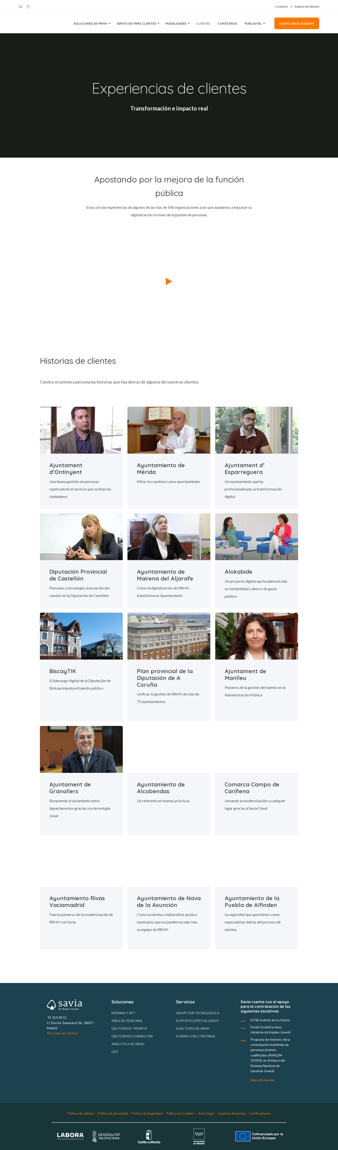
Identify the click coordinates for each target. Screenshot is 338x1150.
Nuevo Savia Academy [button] (296, 23)
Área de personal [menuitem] (127, 1021)
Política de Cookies (180, 1113)
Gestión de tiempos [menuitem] (129, 1028)
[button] (169, 280)
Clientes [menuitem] (203, 23)
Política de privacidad (112, 1113)
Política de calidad (80, 1113)
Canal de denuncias (232, 1113)
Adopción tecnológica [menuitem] (197, 1013)
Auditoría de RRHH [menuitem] (192, 1028)
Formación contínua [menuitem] (195, 1036)
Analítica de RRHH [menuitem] (127, 1044)
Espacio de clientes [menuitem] (307, 6)
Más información (262, 1080)
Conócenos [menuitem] (227, 23)
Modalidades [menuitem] (176, 23)
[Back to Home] (36, 23)
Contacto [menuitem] (281, 6)
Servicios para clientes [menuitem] (136, 23)
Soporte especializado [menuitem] (197, 1021)
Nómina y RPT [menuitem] (123, 1013)
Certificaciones (260, 1113)
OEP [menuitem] (114, 1052)
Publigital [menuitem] (253, 23)
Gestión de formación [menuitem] (132, 1036)
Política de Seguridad (146, 1113)
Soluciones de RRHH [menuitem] (90, 23)
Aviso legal (206, 1113)
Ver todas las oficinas (62, 1033)
